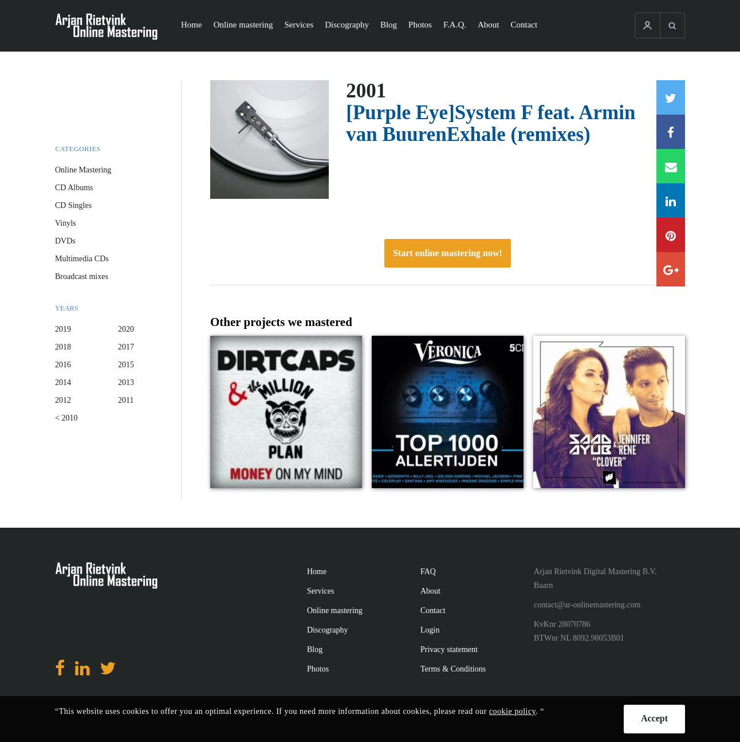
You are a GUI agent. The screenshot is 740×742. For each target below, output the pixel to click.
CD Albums (74, 187)
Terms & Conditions (453, 669)
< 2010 (66, 418)
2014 (63, 382)
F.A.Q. (454, 24)
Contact (524, 24)
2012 (63, 400)
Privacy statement (449, 649)
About (488, 24)
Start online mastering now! (447, 253)
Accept (654, 718)
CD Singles (73, 205)
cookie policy (512, 711)
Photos (420, 24)
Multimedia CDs (82, 258)
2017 (126, 347)
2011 (125, 400)
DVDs (65, 241)
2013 (126, 382)
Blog (388, 24)
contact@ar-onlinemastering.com (587, 604)
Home (191, 24)
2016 (63, 364)
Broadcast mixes (81, 276)
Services (298, 24)
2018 (63, 347)
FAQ (428, 571)
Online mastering (243, 24)
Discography (347, 24)
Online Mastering (83, 170)
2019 (63, 329)
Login (429, 630)
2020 (126, 329)
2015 (126, 364)
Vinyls (65, 223)
